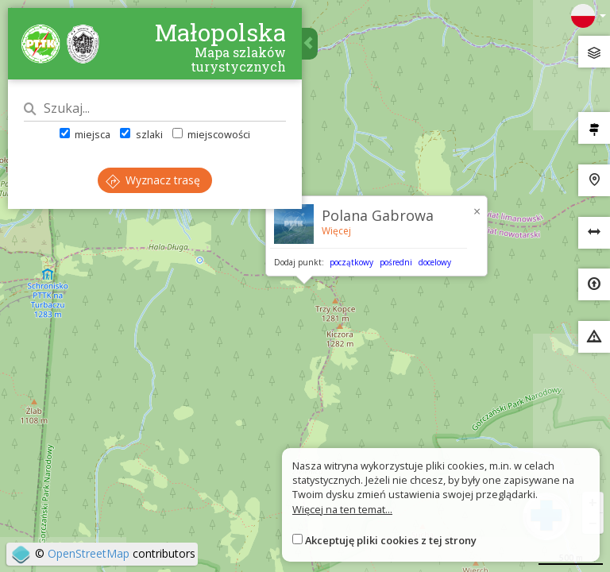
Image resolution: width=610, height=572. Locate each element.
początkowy (351, 262)
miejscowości (211, 134)
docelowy (435, 262)
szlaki (141, 134)
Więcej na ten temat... (342, 509)
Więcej (336, 231)
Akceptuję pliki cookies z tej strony (391, 540)
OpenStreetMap (88, 553)
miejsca (85, 134)
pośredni (396, 262)
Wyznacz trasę (153, 179)
